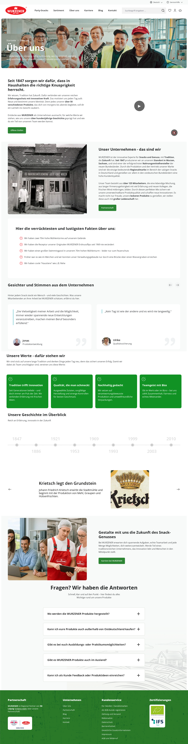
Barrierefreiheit (108, 726)
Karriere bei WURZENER (111, 561)
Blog (65, 714)
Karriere (66, 718)
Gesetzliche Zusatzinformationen (116, 730)
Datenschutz (107, 722)
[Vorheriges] (10, 489)
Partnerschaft (107, 208)
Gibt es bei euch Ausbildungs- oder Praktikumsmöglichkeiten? (86, 644)
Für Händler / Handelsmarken (115, 706)
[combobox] (141, 11)
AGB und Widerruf (110, 738)
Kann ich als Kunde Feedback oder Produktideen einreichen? (85, 675)
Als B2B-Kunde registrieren (113, 710)
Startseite (11, 40)
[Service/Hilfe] (175, 2)
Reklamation (107, 718)
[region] (94, 472)
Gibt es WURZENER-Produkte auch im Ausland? (77, 660)
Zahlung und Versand (111, 714)
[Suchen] (163, 11)
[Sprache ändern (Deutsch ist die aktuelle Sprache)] (156, 2)
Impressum (107, 734)
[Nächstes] (178, 489)
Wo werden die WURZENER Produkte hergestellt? (78, 613)
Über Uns (67, 706)
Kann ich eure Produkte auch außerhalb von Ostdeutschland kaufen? (91, 629)
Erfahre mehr (21, 708)
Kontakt (66, 722)
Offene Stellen (17, 130)
